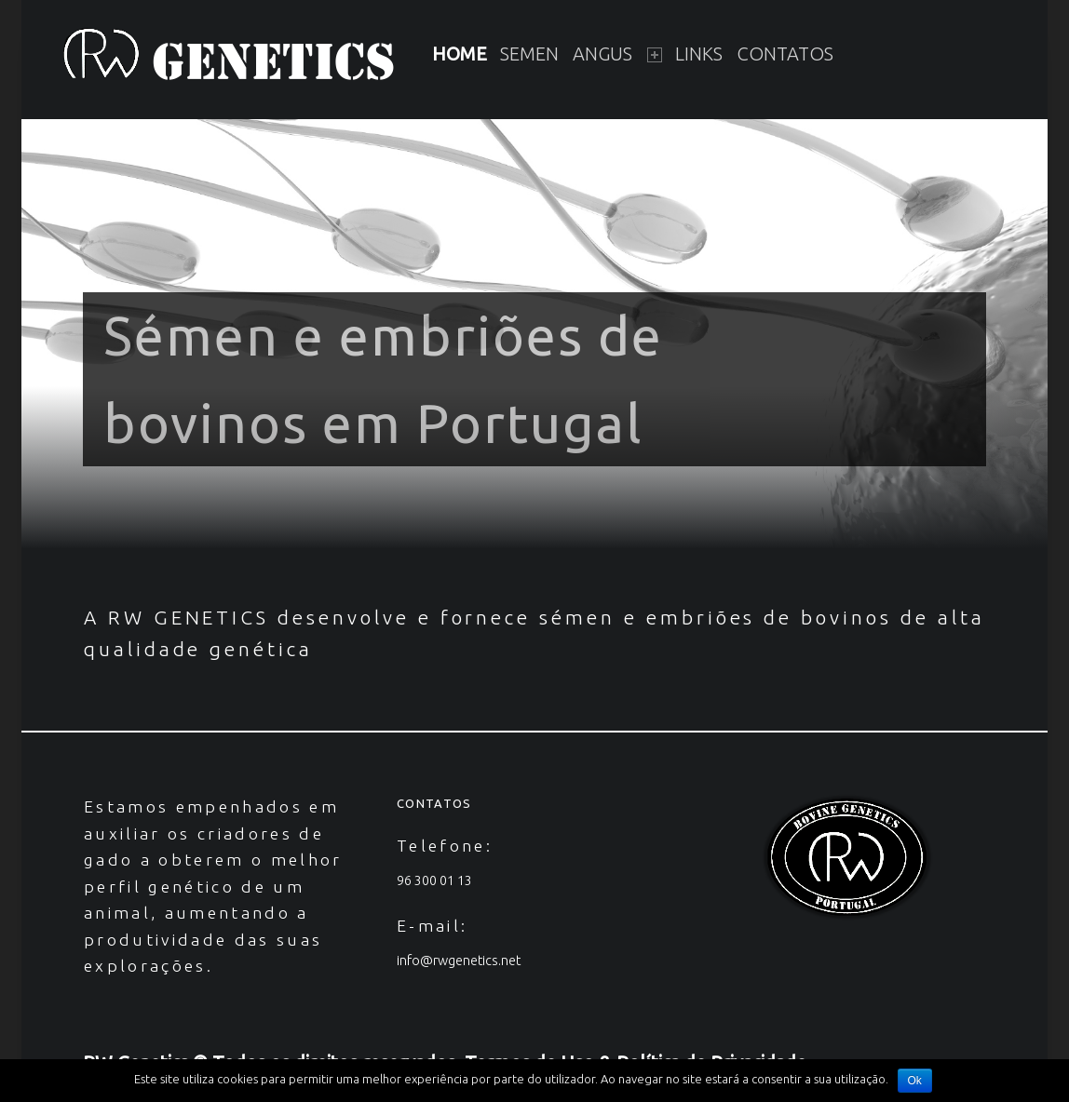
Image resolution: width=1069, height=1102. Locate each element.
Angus (617, 53)
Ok (915, 1080)
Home (459, 53)
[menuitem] (459, 55)
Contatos (785, 53)
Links (699, 53)
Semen (529, 53)
